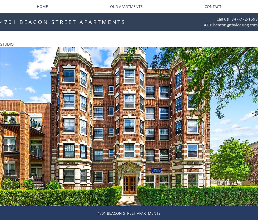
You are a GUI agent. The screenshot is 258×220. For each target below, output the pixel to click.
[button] (129, 126)
